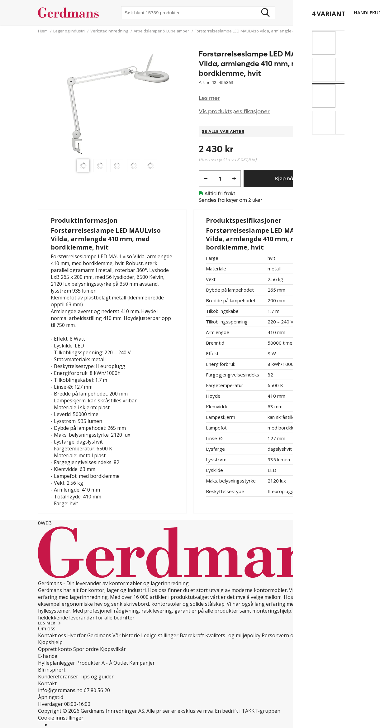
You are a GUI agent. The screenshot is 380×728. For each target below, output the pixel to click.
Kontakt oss (52, 635)
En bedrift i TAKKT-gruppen (247, 710)
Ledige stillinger (159, 635)
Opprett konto (55, 649)
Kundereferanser (58, 676)
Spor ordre (86, 649)
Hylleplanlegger (56, 662)
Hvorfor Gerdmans (89, 635)
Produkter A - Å (94, 662)
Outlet (120, 662)
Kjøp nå (284, 178)
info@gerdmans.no (60, 690)
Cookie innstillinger (60, 717)
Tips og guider (96, 676)
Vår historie (126, 635)
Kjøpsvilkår (113, 649)
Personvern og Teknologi (292, 635)
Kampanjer (142, 662)
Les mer (209, 98)
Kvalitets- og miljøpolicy (232, 635)
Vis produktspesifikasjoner (234, 111)
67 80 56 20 (97, 690)
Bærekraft (192, 635)
